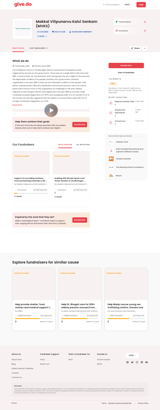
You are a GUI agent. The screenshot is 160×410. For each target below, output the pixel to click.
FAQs (42, 359)
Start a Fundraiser (126, 72)
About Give (17, 359)
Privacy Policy (143, 403)
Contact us (17, 377)
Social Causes (103, 359)
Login (141, 4)
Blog (14, 364)
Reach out (44, 364)
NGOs (99, 364)
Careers (15, 373)
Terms (104, 403)
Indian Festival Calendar (22, 368)
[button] (43, 32)
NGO (71, 359)
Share (135, 48)
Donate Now (79, 124)
